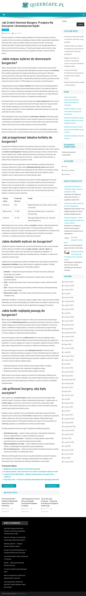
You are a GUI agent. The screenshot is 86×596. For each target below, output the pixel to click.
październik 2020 (70, 426)
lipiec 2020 (67, 438)
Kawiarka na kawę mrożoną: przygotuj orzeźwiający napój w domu (74, 129)
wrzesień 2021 (69, 383)
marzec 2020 (68, 454)
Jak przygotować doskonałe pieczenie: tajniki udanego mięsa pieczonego (14, 584)
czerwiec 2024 (69, 286)
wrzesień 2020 (69, 430)
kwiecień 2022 (69, 356)
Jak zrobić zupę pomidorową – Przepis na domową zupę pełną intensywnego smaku (14, 531)
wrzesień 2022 (69, 336)
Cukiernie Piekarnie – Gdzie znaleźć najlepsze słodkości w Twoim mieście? (74, 220)
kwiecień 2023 (69, 317)
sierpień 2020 (68, 434)
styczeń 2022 (68, 368)
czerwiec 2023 (69, 309)
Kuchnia (5, 30)
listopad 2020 (68, 422)
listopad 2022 (68, 329)
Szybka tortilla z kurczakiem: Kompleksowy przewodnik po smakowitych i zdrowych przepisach (74, 50)
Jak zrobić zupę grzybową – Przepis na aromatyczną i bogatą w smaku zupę (49, 502)
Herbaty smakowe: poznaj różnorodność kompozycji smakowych (72, 111)
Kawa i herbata (69, 170)
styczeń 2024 (68, 297)
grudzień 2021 (69, 372)
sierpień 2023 (68, 305)
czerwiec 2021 (69, 395)
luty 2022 (67, 364)
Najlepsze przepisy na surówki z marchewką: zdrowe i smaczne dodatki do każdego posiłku (74, 62)
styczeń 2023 (68, 321)
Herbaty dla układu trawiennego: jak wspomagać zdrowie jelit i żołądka (53, 486)
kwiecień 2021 (69, 403)
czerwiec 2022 (69, 348)
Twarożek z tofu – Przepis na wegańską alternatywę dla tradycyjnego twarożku (31, 479)
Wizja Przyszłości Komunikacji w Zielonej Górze (74, 84)
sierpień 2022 (68, 340)
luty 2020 (67, 458)
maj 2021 (67, 399)
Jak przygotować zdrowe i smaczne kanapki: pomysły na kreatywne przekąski (30, 502)
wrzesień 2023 (69, 301)
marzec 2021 (68, 407)
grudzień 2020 (69, 419)
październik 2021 (70, 379)
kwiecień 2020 (69, 450)
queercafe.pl (17, 33)
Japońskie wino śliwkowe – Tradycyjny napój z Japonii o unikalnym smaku (73, 189)
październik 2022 (70, 333)
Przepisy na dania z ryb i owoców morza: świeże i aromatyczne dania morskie (31, 471)
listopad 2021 (68, 376)
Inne (65, 166)
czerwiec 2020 (69, 442)
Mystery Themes (21, 593)
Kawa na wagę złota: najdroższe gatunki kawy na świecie (10, 486)
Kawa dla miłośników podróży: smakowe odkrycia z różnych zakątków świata (74, 120)
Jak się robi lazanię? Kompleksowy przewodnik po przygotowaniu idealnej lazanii (74, 74)
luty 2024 (67, 293)
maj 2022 (67, 352)
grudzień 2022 (69, 325)
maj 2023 (67, 313)
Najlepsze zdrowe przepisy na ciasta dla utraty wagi (22, 469)
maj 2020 (67, 446)
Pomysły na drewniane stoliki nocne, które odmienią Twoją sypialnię (74, 39)
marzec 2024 (68, 290)
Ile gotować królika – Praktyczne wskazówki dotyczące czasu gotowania (9, 502)
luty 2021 (67, 411)
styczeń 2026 (68, 282)
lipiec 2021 (67, 391)
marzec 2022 (68, 360)
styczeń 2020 (68, 462)
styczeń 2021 (68, 415)
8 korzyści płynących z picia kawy (73, 239)
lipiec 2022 (67, 344)
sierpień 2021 (68, 387)
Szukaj (64, 21)
